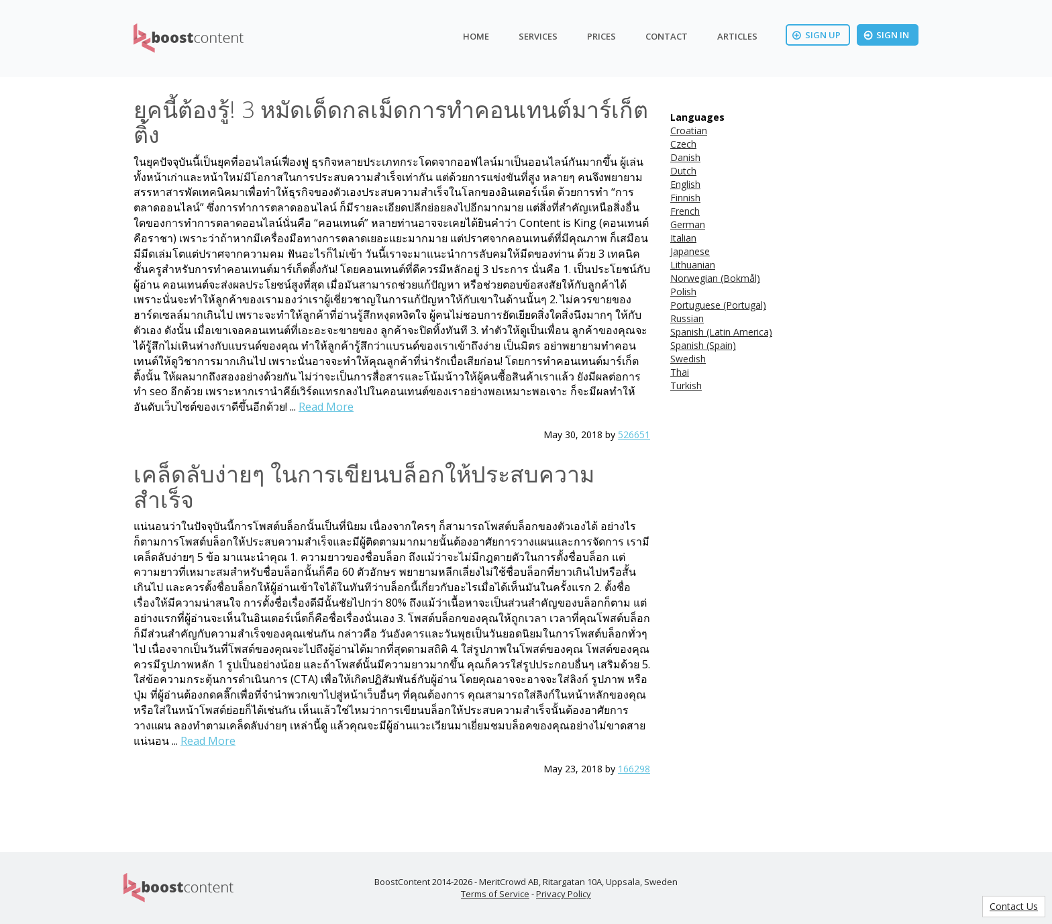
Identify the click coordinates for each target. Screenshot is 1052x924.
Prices (601, 36)
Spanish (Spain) (703, 345)
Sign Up (816, 35)
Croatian (688, 130)
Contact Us (1014, 906)
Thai (679, 372)
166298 (634, 768)
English (685, 184)
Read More (326, 406)
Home (476, 36)
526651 (634, 434)
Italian (683, 238)
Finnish (685, 197)
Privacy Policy (563, 894)
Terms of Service (495, 894)
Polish (683, 291)
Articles (737, 36)
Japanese (690, 251)
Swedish (688, 358)
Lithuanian (692, 264)
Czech (683, 144)
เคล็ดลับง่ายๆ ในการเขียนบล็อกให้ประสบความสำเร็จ (364, 486)
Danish (685, 157)
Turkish (686, 385)
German (687, 224)
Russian (687, 318)
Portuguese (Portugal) (718, 305)
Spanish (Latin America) (721, 331)
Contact (666, 36)
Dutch (683, 170)
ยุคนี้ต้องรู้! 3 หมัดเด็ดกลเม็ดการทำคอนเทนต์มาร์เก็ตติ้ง (391, 122)
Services (538, 36)
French (685, 211)
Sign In (886, 35)
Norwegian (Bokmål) (715, 278)
